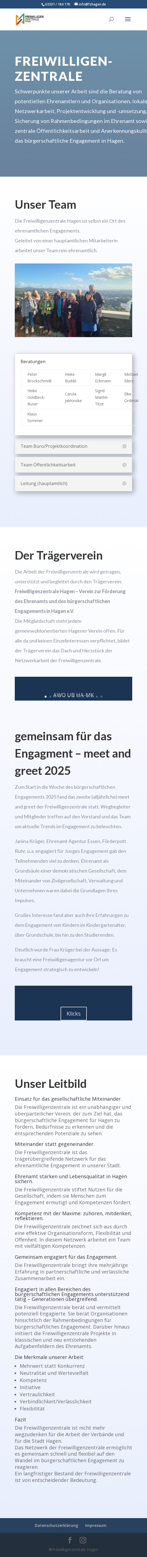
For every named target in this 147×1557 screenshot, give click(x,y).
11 (92, 697)
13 (101, 697)
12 (97, 697)
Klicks (74, 1015)
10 (87, 697)
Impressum (95, 1525)
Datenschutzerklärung (56, 1525)
